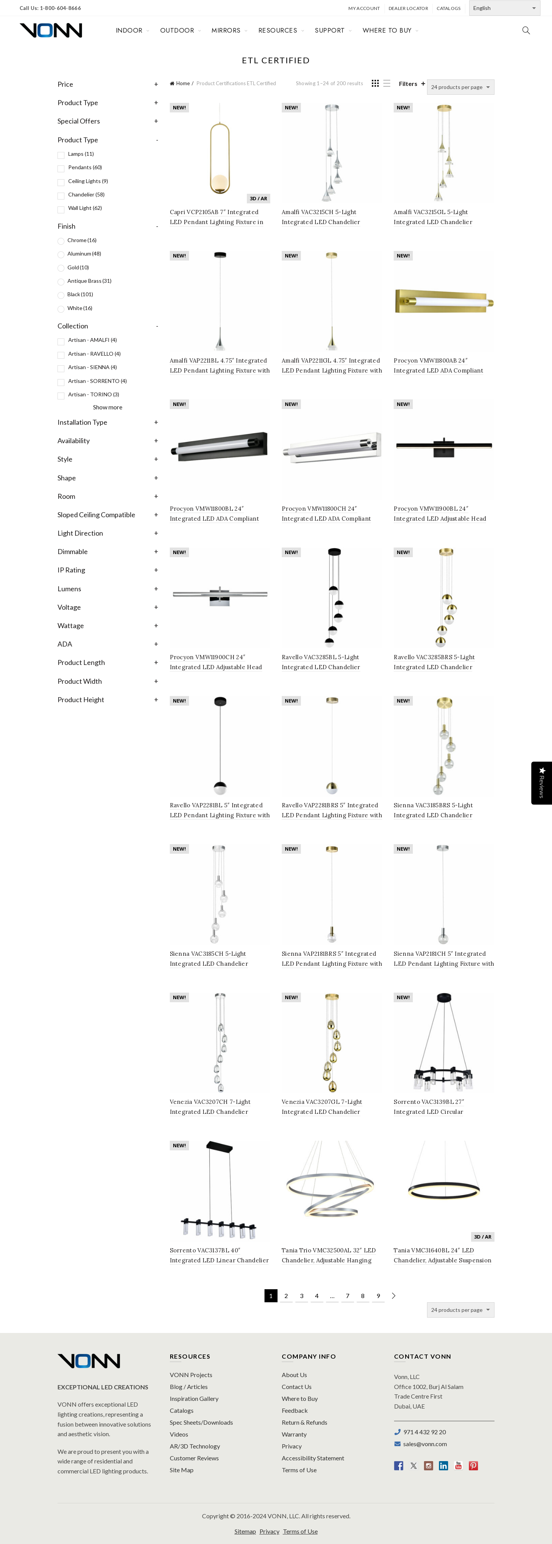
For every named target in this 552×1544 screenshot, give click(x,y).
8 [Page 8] (363, 1295)
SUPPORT (330, 30)
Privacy (292, 1446)
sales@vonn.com (424, 1443)
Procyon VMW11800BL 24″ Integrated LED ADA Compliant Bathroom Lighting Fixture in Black (220, 518)
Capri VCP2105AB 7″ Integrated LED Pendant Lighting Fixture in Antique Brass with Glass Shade (216, 222)
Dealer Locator (408, 8)
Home (183, 83)
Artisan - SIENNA (92, 367)
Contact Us (297, 1386)
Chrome (82, 240)
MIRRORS (226, 30)
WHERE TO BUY (387, 30)
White (79, 308)
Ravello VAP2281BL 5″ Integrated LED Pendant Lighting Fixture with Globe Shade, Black (220, 815)
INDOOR (129, 30)
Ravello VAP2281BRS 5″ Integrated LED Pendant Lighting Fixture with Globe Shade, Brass (332, 815)
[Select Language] (504, 8)
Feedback (295, 1410)
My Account (364, 8)
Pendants (85, 167)
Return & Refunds (304, 1422)
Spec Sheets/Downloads (201, 1422)
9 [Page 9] (378, 1295)
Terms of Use (299, 1469)
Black (80, 294)
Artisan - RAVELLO (94, 353)
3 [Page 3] (301, 1295)
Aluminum (84, 253)
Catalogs (448, 8)
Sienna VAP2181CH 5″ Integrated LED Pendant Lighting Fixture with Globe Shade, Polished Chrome (444, 963)
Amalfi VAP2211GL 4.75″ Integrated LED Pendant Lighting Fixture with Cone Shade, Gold (332, 370)
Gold (78, 267)
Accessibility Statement (313, 1458)
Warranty (294, 1434)
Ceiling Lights (88, 181)
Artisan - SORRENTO (97, 381)
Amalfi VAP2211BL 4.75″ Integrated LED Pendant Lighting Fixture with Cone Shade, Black (220, 370)
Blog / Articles (189, 1386)
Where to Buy (300, 1398)
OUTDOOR (177, 30)
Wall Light (85, 208)
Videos (179, 1434)
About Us (294, 1374)
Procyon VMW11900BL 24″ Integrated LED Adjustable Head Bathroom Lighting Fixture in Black (444, 518)
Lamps (81, 153)
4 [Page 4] (317, 1295)
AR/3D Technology (195, 1446)
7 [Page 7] (347, 1295)
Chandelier (86, 194)
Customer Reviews (194, 1458)
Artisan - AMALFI (92, 340)
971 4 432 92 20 (423, 1431)
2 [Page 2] (286, 1295)
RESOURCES (277, 30)
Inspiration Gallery (194, 1398)
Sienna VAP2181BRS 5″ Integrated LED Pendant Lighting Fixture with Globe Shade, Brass (332, 963)
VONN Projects (191, 1374)
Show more (107, 407)
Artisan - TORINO (93, 394)
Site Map (182, 1469)
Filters (408, 83)
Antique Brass (89, 280)
